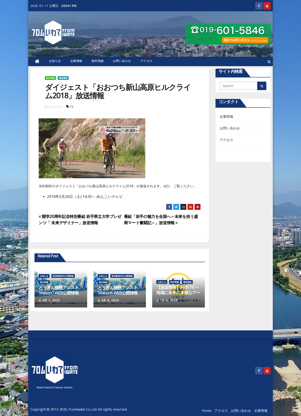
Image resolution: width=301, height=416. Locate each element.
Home (206, 410)
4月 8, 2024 (110, 300)
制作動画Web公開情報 (63, 275)
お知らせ (55, 61)
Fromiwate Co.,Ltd (83, 409)
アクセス (146, 61)
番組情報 (63, 78)
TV (71, 107)
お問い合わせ (122, 61)
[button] (269, 61)
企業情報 (76, 61)
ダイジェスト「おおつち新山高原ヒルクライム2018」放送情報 (118, 91)
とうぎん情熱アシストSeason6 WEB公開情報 (118, 290)
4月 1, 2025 (51, 300)
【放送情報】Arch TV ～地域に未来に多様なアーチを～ (178, 292)
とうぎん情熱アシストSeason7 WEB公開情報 (59, 290)
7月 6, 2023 (168, 300)
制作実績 (98, 61)
